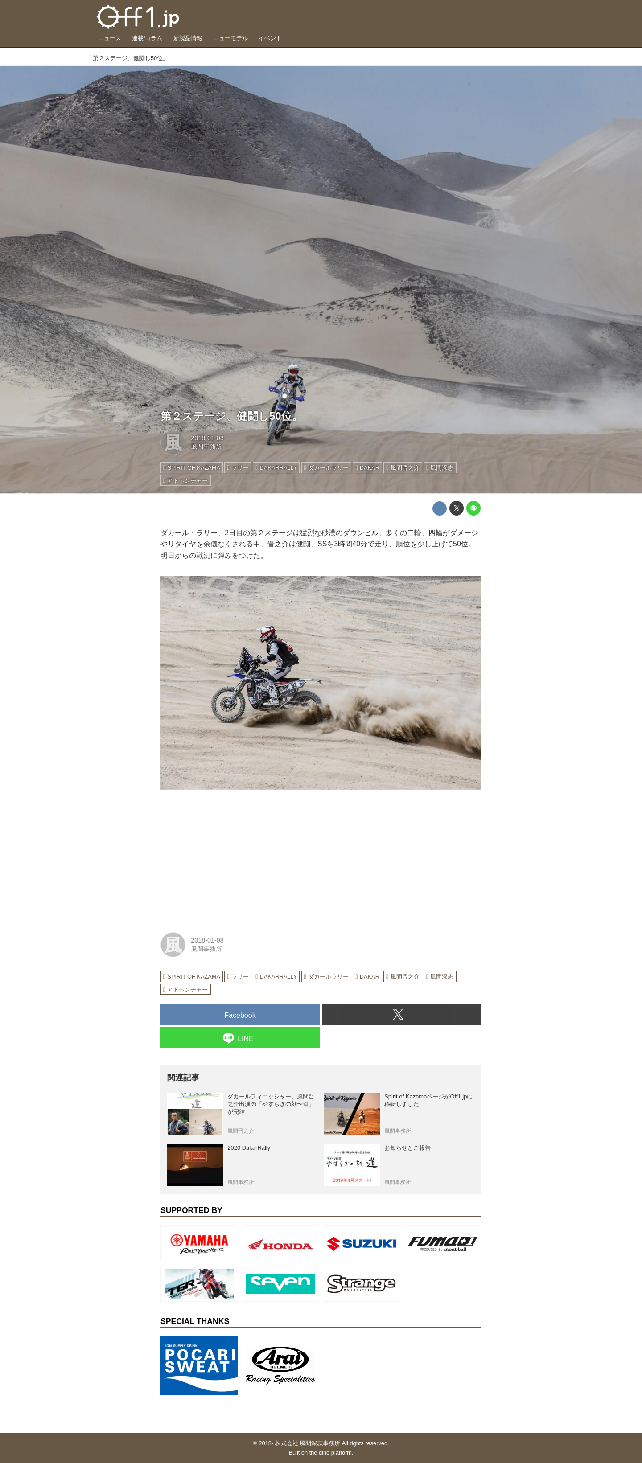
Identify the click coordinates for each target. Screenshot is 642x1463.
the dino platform (330, 1452)
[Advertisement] (227, 859)
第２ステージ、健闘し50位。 (231, 416)
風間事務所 (206, 446)
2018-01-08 (207, 438)
